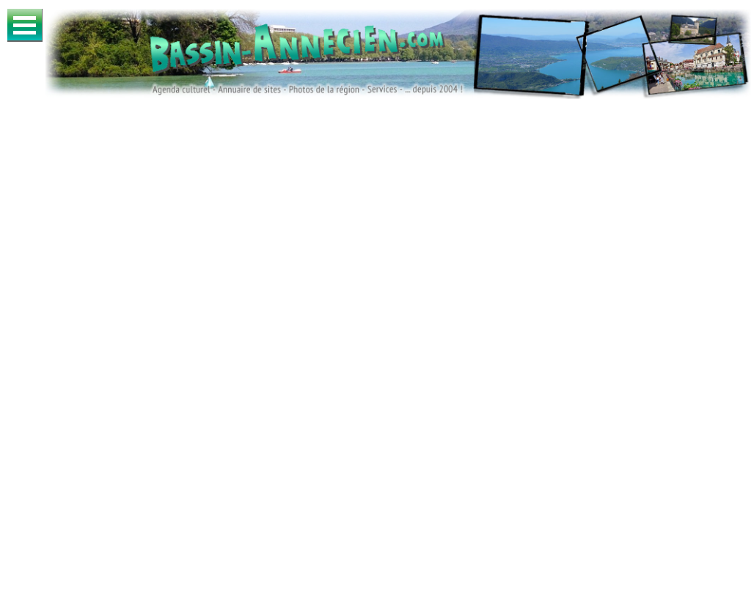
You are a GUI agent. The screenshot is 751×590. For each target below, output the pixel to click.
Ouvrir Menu (25, 25)
